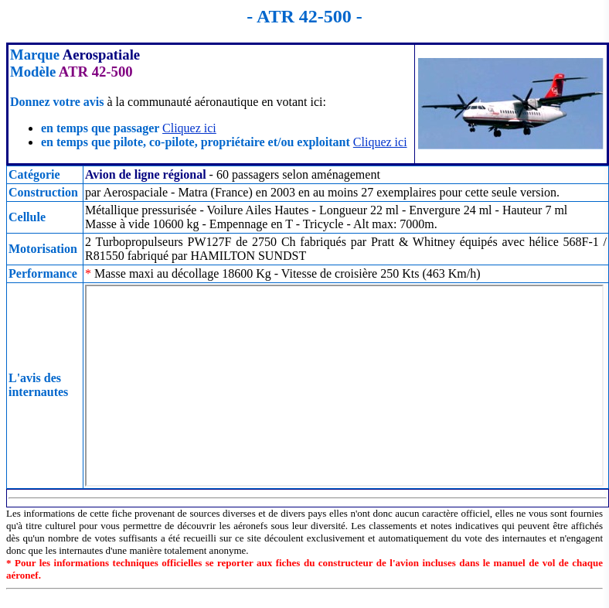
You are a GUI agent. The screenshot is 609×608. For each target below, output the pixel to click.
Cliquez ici (189, 128)
